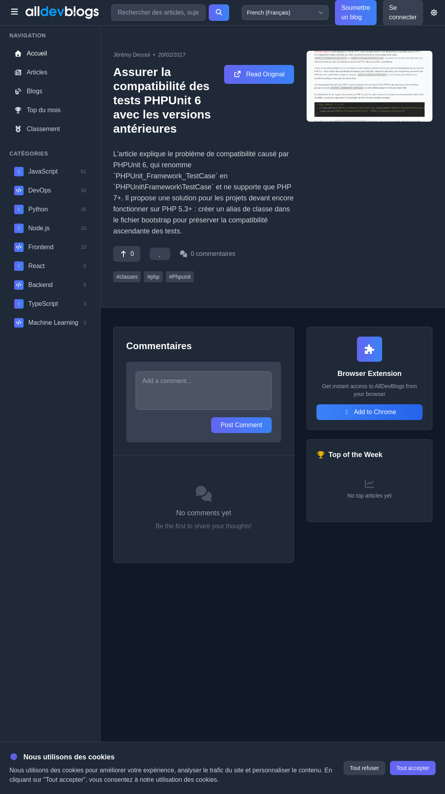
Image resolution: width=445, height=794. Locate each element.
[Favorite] (160, 254)
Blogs (28, 91)
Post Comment (241, 425)
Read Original (259, 74)
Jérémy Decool (131, 55)
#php (153, 277)
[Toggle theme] (434, 12)
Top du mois (37, 110)
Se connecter (403, 12)
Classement (37, 129)
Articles (30, 72)
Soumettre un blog (355, 12)
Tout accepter (412, 768)
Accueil (30, 53)
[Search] (219, 12)
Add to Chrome (369, 412)
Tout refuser (364, 768)
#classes (127, 277)
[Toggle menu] (14, 12)
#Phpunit (180, 277)
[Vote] (126, 254)
